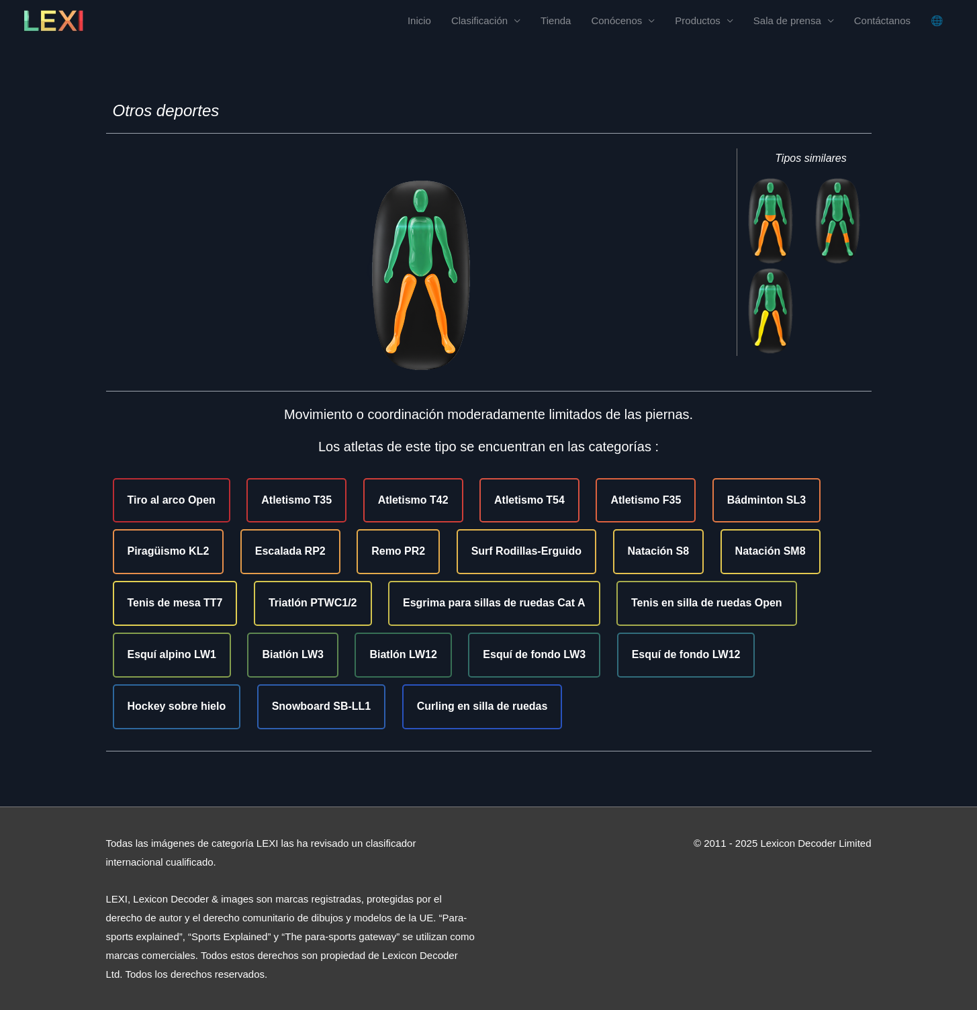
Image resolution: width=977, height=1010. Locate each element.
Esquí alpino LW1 (172, 654)
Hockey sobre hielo (177, 706)
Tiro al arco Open (172, 500)
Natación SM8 (770, 551)
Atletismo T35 (296, 500)
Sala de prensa (787, 20)
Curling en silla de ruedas (482, 706)
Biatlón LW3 (293, 654)
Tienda (556, 20)
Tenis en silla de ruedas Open (706, 602)
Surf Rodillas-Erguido (526, 551)
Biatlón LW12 (402, 654)
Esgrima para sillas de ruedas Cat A (494, 602)
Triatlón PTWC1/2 (313, 602)
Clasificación (479, 20)
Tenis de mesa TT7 (175, 602)
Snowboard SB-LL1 (321, 706)
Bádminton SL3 (766, 500)
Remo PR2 (398, 551)
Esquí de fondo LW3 (534, 654)
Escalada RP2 (290, 551)
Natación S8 (659, 551)
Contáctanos (882, 20)
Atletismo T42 (413, 500)
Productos (697, 20)
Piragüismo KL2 (169, 551)
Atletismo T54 (529, 500)
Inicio (419, 20)
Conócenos (616, 20)
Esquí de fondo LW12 (686, 654)
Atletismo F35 (645, 500)
